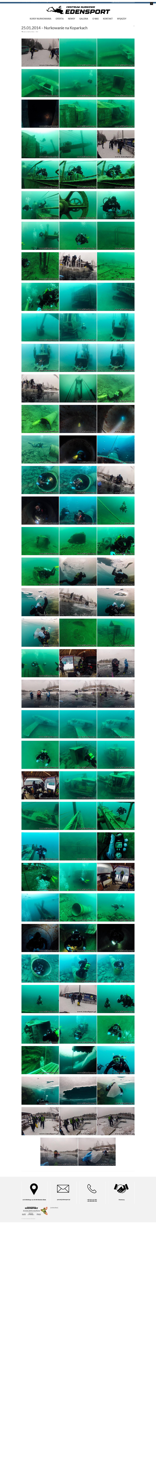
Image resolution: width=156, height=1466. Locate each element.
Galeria (29, 31)
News (32, 31)
